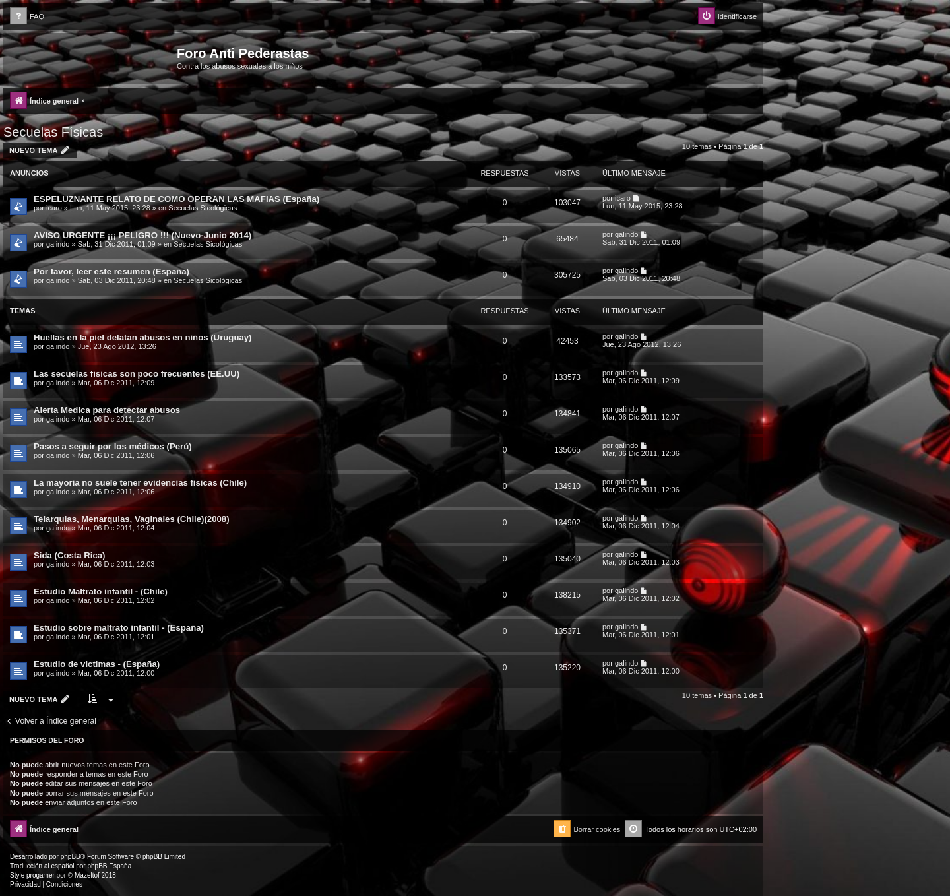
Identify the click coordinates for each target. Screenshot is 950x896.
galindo (57, 244)
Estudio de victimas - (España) (97, 664)
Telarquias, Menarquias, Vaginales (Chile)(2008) (132, 519)
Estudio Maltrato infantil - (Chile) (101, 591)
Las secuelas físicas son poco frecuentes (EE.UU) (136, 374)
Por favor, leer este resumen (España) (111, 271)
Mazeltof (87, 875)
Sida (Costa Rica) (69, 555)
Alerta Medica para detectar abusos (107, 410)
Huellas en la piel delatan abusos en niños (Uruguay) (143, 337)
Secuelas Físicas (53, 132)
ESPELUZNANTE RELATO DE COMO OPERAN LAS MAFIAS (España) (176, 199)
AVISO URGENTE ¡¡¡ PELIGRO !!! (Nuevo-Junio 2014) (142, 235)
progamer (40, 875)
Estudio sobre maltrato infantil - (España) (119, 628)
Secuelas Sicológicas (202, 208)
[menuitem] (27, 16)
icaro (54, 208)
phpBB (70, 856)
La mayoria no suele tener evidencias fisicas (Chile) (140, 483)
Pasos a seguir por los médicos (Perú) (113, 446)
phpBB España (109, 866)
